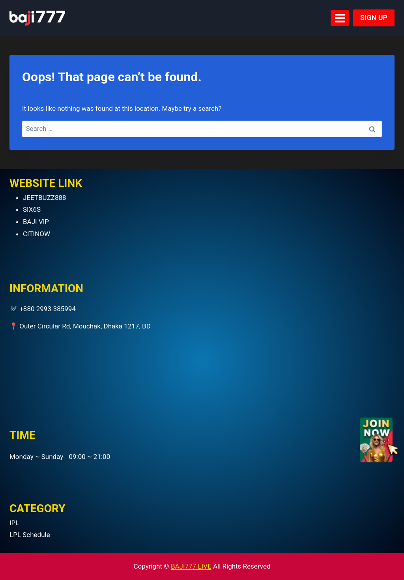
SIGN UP (373, 17)
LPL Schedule (29, 535)
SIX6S (32, 209)
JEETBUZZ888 (44, 197)
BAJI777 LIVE (191, 566)
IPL (14, 523)
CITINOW (36, 234)
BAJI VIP (36, 222)
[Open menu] (340, 18)
